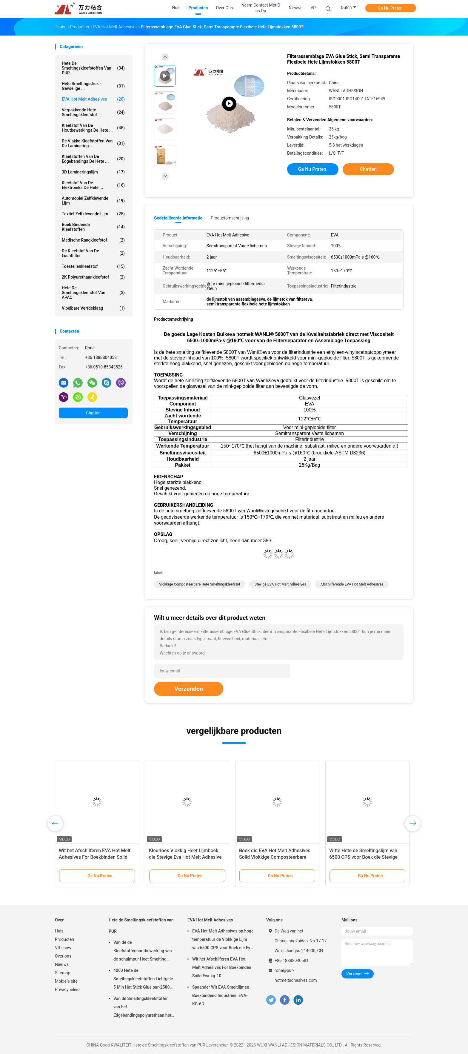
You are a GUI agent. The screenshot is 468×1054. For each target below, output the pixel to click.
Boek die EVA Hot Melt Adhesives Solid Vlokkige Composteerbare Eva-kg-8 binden (274, 857)
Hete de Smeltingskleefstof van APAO (93, 292)
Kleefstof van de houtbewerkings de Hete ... (93, 128)
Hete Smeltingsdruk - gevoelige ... (93, 86)
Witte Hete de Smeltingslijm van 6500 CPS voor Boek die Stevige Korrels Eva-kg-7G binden (363, 857)
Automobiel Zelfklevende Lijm (93, 200)
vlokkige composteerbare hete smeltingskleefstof (199, 584)
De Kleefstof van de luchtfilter (93, 253)
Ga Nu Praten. (391, 8)
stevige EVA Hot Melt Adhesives (280, 584)
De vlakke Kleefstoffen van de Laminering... (93, 143)
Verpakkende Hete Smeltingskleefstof (93, 112)
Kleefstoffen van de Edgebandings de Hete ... (93, 159)
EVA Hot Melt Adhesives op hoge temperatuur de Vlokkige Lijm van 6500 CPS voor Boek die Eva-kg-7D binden (223, 940)
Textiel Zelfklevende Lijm (93, 214)
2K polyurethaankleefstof (93, 277)
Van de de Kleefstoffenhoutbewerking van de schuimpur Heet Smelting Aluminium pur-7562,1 (142, 951)
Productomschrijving (230, 218)
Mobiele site (66, 981)
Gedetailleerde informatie (178, 218)
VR (313, 7)
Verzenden (188, 688)
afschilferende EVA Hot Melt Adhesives (351, 584)
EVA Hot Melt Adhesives (93, 99)
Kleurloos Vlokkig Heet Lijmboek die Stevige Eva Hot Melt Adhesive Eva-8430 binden (185, 857)
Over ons (63, 956)
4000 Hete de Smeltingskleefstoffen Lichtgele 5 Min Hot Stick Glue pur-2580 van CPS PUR (143, 979)
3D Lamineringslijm (93, 172)
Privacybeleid (67, 989)
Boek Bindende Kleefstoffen (93, 227)
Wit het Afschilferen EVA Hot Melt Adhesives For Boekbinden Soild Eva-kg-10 (94, 857)
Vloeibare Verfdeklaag (93, 308)
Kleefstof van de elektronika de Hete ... (93, 185)
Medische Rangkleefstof (93, 240)
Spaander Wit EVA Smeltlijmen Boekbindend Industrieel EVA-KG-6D (220, 995)
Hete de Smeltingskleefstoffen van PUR (93, 68)
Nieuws (62, 964)
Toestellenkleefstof (93, 266)
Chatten (93, 413)
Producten (64, 939)
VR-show (63, 947)
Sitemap (62, 972)
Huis (59, 931)
